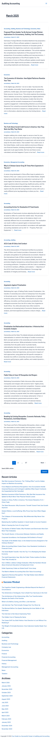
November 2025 (7, 689)
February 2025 (6, 719)
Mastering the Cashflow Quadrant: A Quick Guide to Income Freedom (24, 522)
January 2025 (6, 722)
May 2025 (5, 709)
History (4, 663)
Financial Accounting (8, 657)
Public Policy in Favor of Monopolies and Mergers (20, 375)
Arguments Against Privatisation (15, 285)
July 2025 (5, 702)
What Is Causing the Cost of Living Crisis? (15, 525)
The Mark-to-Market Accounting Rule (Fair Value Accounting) (21, 571)
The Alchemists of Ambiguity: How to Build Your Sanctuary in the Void (24, 593)
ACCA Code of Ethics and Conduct (15, 243)
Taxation (4, 673)
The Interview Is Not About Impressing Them (16, 614)
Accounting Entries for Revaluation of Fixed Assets (21, 207)
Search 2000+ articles (8, 468)
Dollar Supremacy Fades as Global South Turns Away (19, 568)
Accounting (7, 28)
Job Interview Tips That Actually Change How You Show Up (21, 605)
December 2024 (7, 725)
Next (43, 463)
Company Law (6, 647)
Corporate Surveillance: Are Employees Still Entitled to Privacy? (22, 537)
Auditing (13, 28)
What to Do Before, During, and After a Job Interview (18, 602)
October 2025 (6, 692)
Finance (4, 654)
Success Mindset (11, 581)
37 (26, 463)
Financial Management (9, 660)
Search (44, 471)
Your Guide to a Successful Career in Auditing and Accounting (30, 736)
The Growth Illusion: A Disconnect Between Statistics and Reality (23, 534)
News (38, 28)
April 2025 (5, 712)
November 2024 (7, 729)
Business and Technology (23, 28)
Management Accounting (17, 162)
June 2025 (5, 706)
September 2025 (7, 696)
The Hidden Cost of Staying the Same (14, 617)
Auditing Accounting (11, 3)
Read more (34, 65)
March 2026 (5, 682)
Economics (34, 28)
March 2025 (5, 716)
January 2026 (6, 686)
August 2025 (6, 699)
